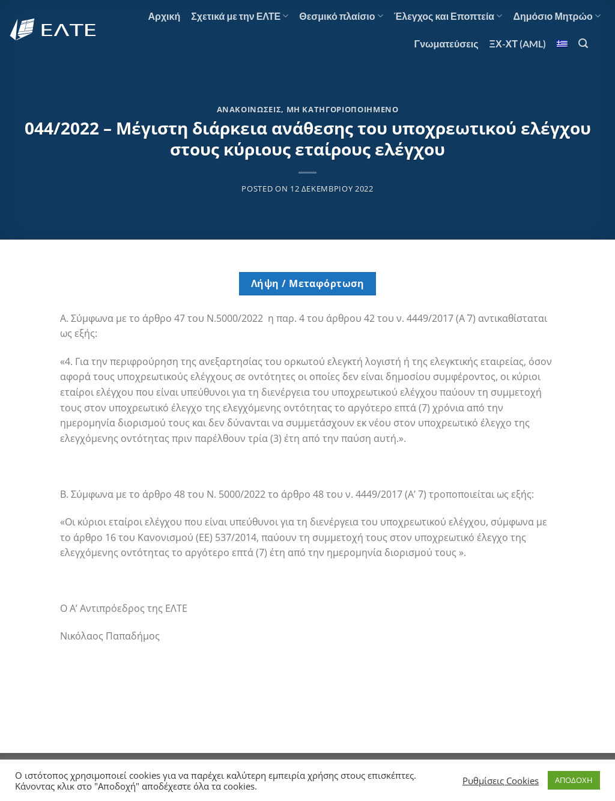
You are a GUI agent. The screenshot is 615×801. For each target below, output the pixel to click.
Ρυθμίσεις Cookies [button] (500, 780)
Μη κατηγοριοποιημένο (342, 109)
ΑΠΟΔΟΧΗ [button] (574, 780)
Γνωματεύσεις (446, 43)
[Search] (583, 43)
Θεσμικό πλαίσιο (341, 16)
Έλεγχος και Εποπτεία (448, 16)
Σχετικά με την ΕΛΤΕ (239, 16)
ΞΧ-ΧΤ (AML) (517, 43)
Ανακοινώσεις (249, 109)
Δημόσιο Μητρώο (557, 16)
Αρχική (164, 16)
